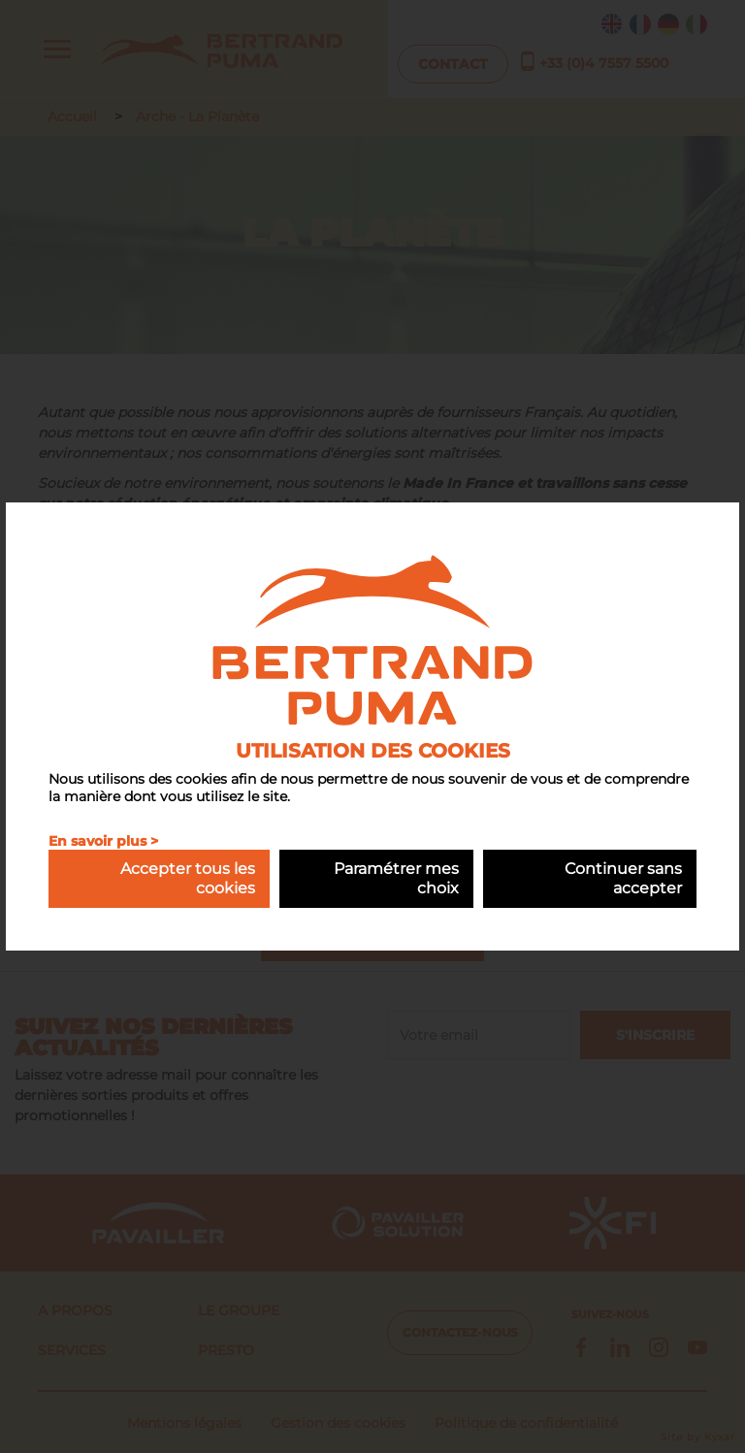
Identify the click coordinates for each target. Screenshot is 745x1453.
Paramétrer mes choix (396, 878)
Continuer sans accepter (623, 878)
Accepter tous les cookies (187, 878)
